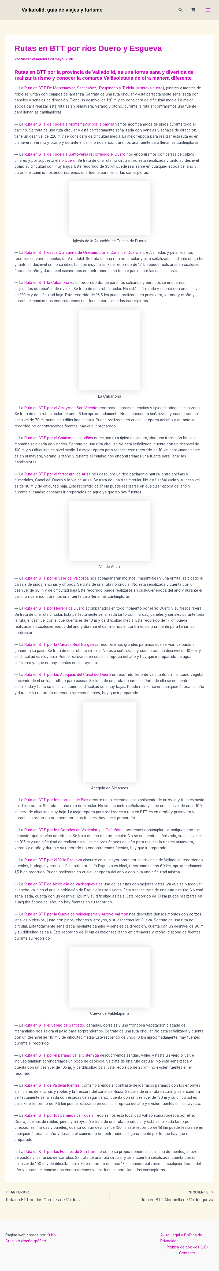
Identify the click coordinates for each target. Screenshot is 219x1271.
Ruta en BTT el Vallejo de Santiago (54, 1025)
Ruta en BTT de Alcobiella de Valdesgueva (61, 884)
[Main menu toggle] (208, 10)
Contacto (187, 1253)
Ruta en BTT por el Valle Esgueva (53, 860)
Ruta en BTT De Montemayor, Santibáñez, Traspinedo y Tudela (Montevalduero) (94, 88)
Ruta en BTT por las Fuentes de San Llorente (63, 1151)
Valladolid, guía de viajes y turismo (62, 10)
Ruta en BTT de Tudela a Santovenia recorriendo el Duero (75, 154)
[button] (180, 10)
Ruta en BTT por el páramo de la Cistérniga (61, 1055)
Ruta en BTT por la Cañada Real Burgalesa (61, 644)
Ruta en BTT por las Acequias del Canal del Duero (67, 674)
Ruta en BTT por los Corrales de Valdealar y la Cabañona (74, 830)
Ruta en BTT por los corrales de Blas (56, 800)
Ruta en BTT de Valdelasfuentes (51, 1085)
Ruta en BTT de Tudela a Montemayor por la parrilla (69, 124)
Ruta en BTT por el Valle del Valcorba (56, 578)
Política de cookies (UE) (187, 1247)
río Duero (67, 160)
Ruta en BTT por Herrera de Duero (54, 608)
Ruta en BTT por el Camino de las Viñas (58, 438)
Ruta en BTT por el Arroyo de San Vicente (60, 408)
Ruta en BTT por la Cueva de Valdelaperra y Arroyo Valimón (76, 914)
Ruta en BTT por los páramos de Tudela (59, 1115)
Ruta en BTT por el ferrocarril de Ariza (57, 474)
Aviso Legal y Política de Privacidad (181, 1238)
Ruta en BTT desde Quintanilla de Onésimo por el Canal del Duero (81, 252)
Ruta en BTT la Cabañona (47, 282)
